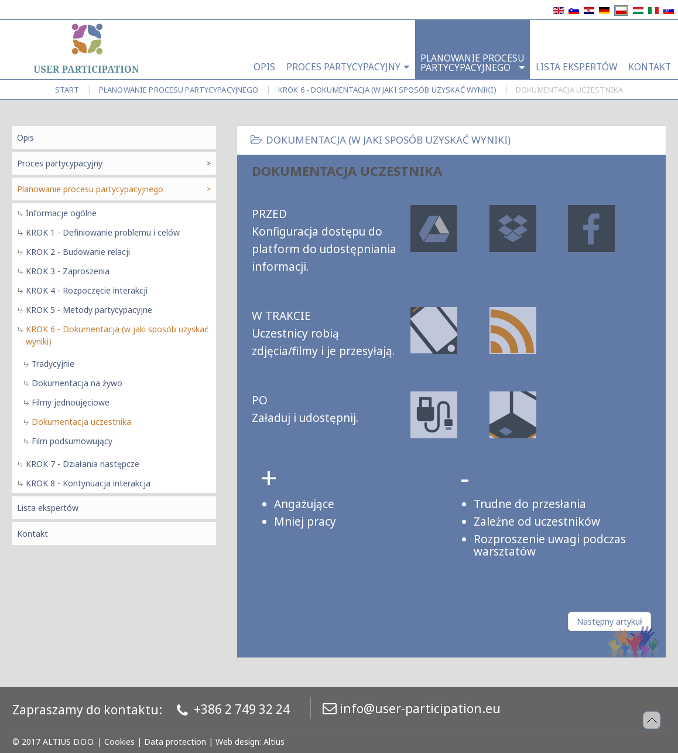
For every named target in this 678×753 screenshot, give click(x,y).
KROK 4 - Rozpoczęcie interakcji (87, 290)
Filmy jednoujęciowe (70, 402)
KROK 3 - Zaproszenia (67, 271)
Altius (274, 741)
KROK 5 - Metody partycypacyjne (89, 309)
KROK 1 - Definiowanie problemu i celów (103, 232)
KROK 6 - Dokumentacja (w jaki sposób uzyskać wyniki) (387, 89)
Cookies (119, 741)
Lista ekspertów (47, 507)
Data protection (175, 741)
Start (67, 89)
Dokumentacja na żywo (77, 383)
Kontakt (32, 533)
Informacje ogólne (61, 213)
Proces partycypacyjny (59, 163)
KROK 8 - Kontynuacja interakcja (88, 483)
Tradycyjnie (53, 363)
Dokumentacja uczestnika (81, 421)
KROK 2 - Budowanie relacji (78, 251)
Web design (237, 741)
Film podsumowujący (72, 441)
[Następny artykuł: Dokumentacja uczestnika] (609, 621)
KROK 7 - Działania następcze (82, 463)
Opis (25, 137)
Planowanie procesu (179, 89)
